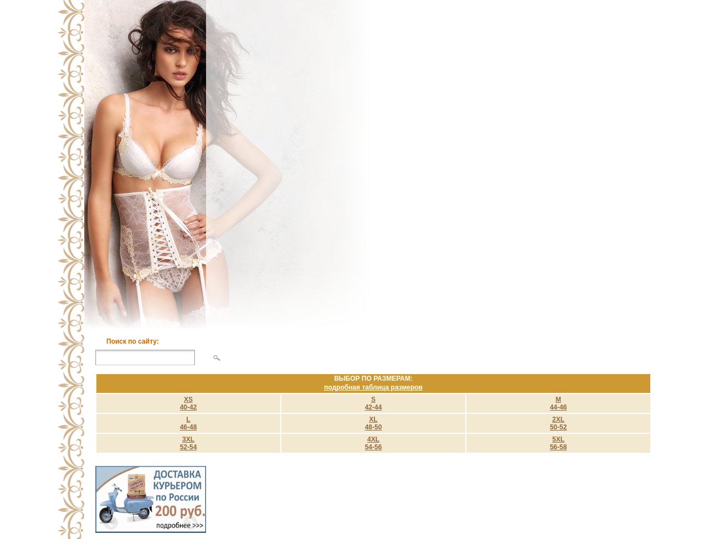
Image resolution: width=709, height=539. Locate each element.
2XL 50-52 (558, 423)
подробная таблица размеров (373, 387)
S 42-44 (373, 403)
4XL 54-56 (373, 443)
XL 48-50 (373, 423)
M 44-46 (558, 403)
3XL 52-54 (188, 443)
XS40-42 (188, 403)
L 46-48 (188, 423)
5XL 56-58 (558, 443)
